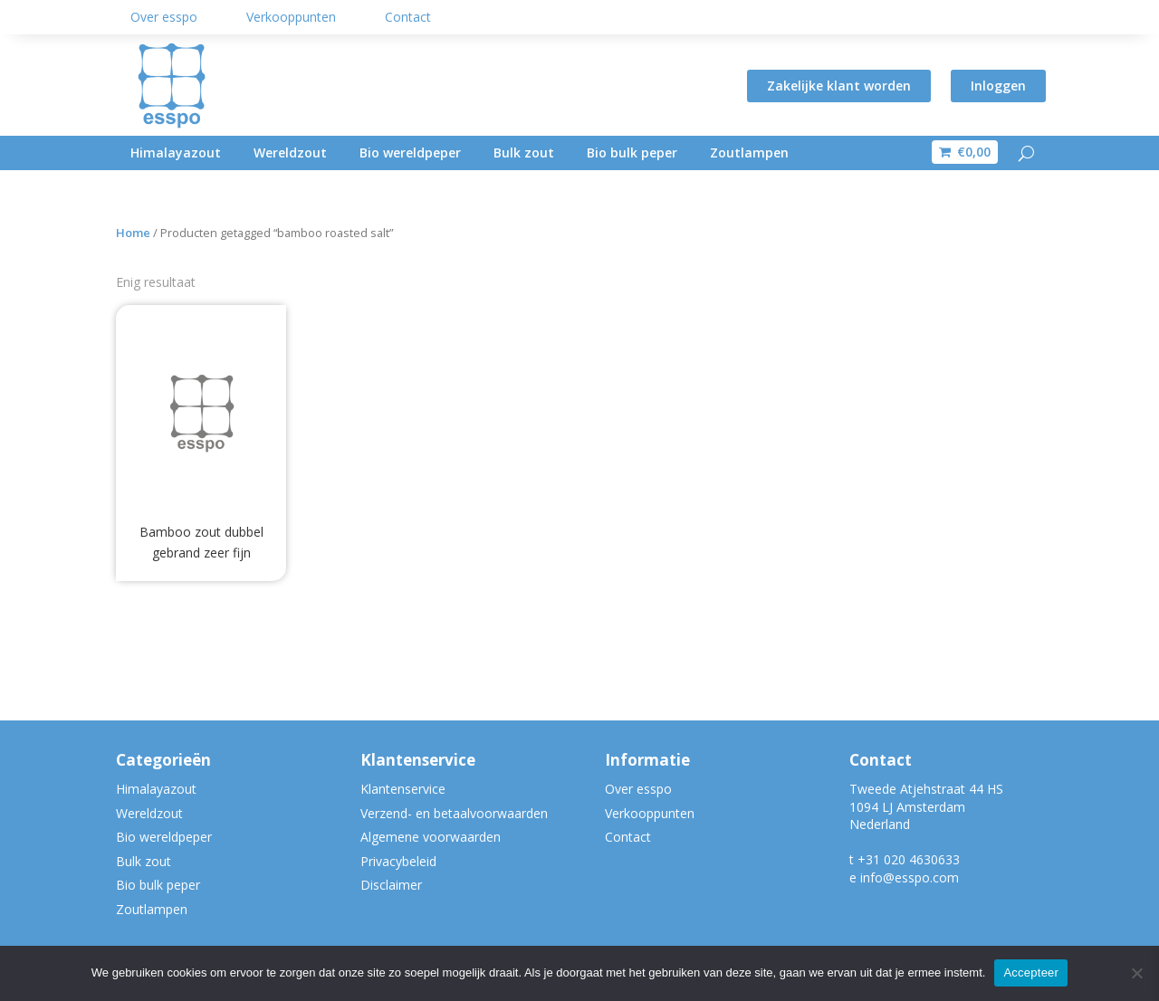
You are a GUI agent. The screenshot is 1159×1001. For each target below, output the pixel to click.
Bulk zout (523, 152)
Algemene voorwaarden (430, 836)
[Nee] (1136, 973)
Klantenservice (402, 788)
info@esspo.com (909, 877)
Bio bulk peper (632, 152)
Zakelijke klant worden (839, 85)
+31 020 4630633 (908, 859)
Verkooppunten (291, 16)
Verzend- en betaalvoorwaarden (454, 813)
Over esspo (163, 16)
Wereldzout (290, 152)
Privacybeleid (398, 861)
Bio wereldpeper (410, 152)
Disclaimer (391, 884)
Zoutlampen (749, 152)
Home (133, 232)
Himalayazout (175, 152)
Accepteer (1030, 972)
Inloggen (998, 85)
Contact (408, 16)
